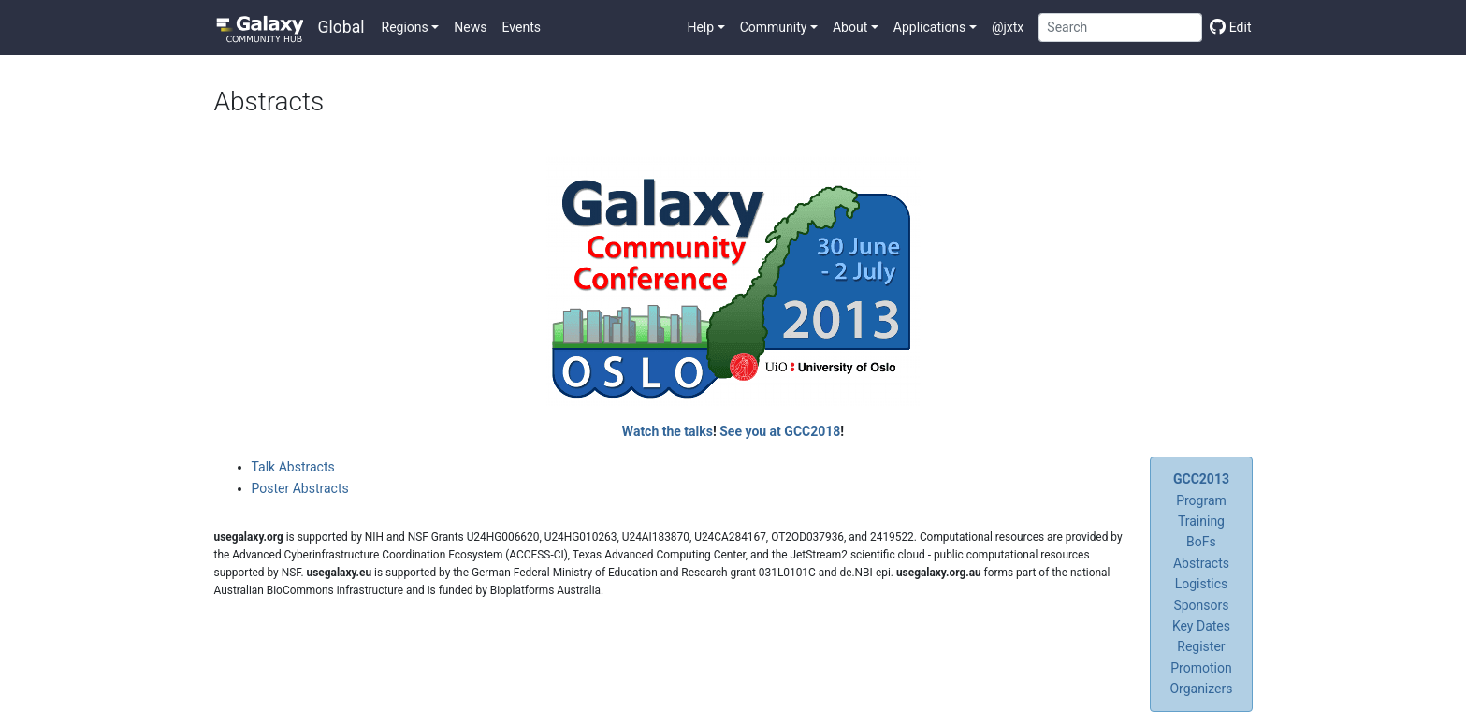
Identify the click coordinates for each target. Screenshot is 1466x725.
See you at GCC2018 (779, 431)
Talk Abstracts (293, 466)
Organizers (1200, 688)
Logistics (1201, 583)
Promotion (1200, 667)
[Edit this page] (1226, 27)
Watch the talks (667, 431)
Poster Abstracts (300, 488)
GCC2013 (1201, 478)
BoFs (1201, 541)
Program (1201, 500)
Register (1201, 646)
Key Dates (1201, 625)
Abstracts (1201, 563)
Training (1201, 521)
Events (521, 27)
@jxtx (1007, 27)
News (470, 27)
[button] (410, 27)
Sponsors (1200, 605)
